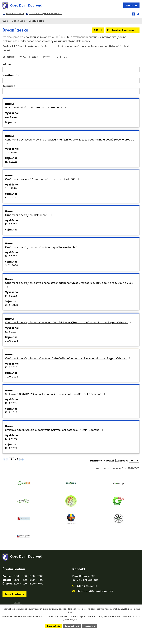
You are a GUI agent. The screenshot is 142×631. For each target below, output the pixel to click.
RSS (98, 30)
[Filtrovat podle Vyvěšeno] (71, 80)
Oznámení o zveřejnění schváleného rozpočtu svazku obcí (43, 247)
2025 (35, 57)
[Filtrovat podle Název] (71, 69)
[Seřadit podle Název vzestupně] (13, 63)
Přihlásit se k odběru (122, 30)
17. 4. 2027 (11, 412)
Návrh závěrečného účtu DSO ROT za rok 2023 (36, 107)
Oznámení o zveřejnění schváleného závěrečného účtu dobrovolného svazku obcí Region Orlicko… (68, 358)
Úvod (5, 20)
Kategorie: (8, 57)
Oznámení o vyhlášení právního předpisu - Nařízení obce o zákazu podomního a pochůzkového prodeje (69, 141)
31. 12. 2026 (11, 265)
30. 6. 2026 (11, 341)
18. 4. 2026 (11, 161)
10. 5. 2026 (11, 197)
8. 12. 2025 (11, 256)
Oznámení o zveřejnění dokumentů (29, 215)
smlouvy (61, 57)
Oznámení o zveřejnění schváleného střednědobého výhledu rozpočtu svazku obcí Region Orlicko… (68, 322)
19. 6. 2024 (11, 331)
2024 (22, 57)
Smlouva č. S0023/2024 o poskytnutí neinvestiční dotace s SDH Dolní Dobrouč (55, 394)
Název (7, 64)
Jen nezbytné (72, 626)
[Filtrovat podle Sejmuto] (71, 91)
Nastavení (89, 626)
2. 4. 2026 (11, 152)
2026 (47, 57)
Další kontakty (14, 594)
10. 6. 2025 (11, 367)
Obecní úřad (18, 20)
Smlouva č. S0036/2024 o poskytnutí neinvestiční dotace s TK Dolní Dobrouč (55, 430)
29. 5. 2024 (11, 116)
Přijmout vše (53, 626)
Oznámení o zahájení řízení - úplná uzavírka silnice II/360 (42, 179)
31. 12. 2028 (11, 305)
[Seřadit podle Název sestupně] (13, 65)
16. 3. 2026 (11, 224)
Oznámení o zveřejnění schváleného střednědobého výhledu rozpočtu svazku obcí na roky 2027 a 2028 (69, 284)
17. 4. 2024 (11, 403)
